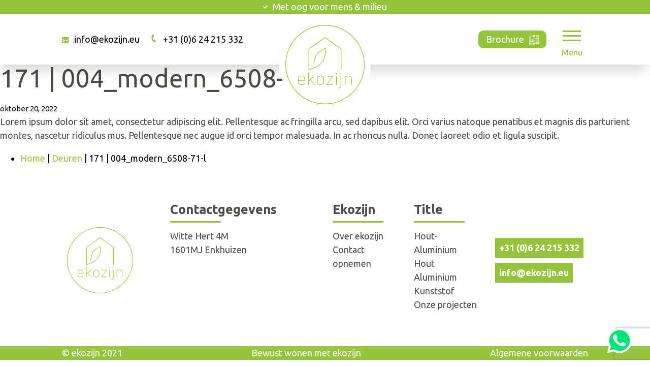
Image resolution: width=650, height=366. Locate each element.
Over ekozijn (358, 236)
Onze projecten (445, 304)
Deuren (67, 158)
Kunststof (434, 291)
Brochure (512, 38)
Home (32, 158)
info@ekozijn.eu (107, 39)
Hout (424, 263)
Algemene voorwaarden (539, 353)
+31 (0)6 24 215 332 (203, 39)
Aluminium (435, 277)
